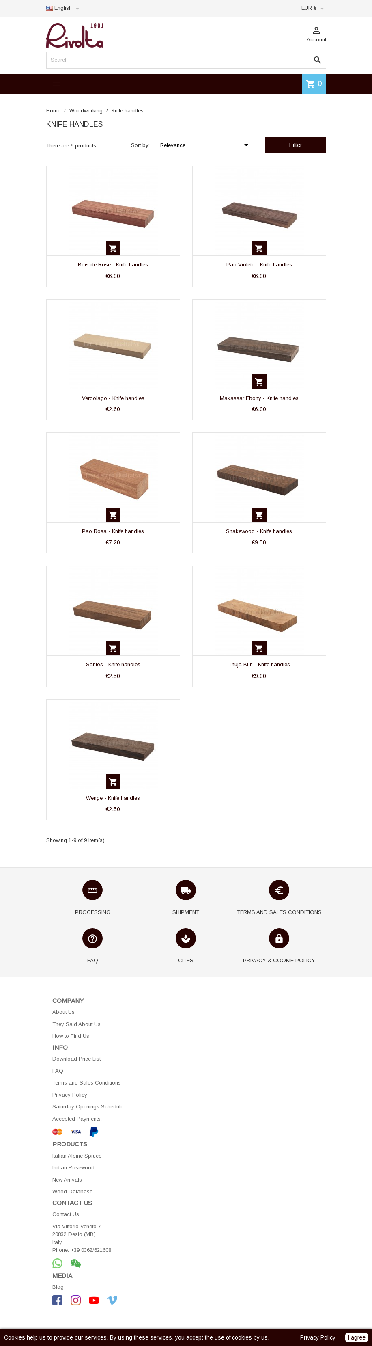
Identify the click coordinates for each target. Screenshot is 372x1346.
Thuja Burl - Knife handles (259, 664)
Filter (295, 144)
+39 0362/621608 (91, 1250)
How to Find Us (70, 1036)
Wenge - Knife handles (113, 798)
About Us (63, 1012)
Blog (58, 1287)
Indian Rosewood (73, 1168)
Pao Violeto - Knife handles (259, 264)
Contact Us (65, 1214)
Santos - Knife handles (113, 664)
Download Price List (76, 1059)
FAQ (57, 1071)
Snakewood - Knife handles (259, 531)
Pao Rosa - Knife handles (113, 531)
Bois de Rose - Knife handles (113, 264)
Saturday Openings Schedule (87, 1107)
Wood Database (72, 1191)
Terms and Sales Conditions (86, 1083)
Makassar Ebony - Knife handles (259, 398)
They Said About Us (76, 1024)
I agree (357, 1337)
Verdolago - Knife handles (113, 398)
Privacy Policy (69, 1095)
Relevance (205, 145)
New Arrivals (67, 1180)
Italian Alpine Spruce (76, 1156)
